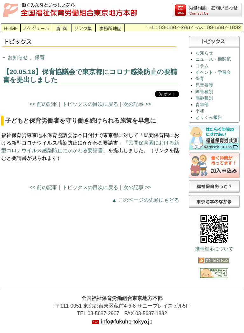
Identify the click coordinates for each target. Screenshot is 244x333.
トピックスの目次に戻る (90, 104)
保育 (40, 57)
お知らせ (18, 57)
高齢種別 (204, 98)
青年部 (202, 104)
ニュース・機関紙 (213, 59)
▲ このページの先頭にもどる (145, 200)
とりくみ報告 (208, 117)
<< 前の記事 (43, 104)
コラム (202, 66)
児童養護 (204, 85)
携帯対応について (214, 248)
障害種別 (204, 91)
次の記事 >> (137, 104)
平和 (199, 111)
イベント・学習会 (213, 72)
